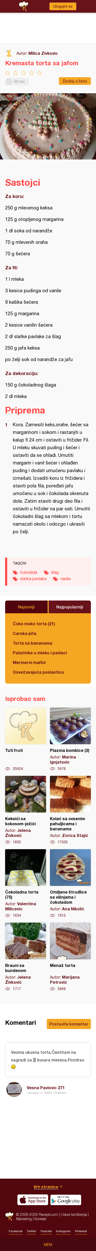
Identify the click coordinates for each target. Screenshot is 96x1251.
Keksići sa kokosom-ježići (25, 810)
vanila (65, 578)
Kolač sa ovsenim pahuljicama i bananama (70, 810)
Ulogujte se (62, 6)
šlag (55, 572)
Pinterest (81, 1231)
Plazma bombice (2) (70, 739)
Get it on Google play (65, 1199)
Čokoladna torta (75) (25, 883)
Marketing (24, 1219)
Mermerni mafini (29, 662)
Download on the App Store (32, 1199)
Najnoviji (26, 606)
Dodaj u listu (75, 80)
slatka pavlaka (33, 578)
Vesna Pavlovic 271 (46, 1087)
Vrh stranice (46, 1186)
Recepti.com (9, 1216)
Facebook (16, 1231)
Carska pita (24, 633)
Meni (48, 1245)
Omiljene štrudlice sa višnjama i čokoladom (70, 883)
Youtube (46, 1231)
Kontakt (40, 1219)
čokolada (28, 572)
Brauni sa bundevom (25, 957)
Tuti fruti (25, 739)
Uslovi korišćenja (74, 1214)
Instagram (63, 1231)
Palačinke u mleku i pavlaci (40, 652)
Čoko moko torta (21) (34, 623)
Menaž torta (70, 957)
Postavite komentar (68, 1023)
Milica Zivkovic (43, 53)
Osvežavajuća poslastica (38, 672)
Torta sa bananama (32, 643)
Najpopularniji (69, 606)
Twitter (31, 1231)
